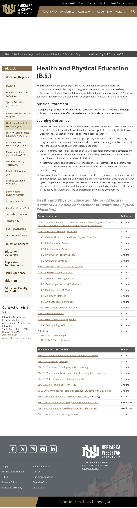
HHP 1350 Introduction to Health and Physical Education (67, 237)
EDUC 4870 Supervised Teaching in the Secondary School (68, 408)
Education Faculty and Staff (16, 289)
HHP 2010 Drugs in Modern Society (56, 254)
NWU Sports (117, 3)
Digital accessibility (12, 487)
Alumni (91, 3)
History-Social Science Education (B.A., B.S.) (17, 134)
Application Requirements (14, 263)
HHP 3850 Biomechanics (51, 313)
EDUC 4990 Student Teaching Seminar (59, 414)
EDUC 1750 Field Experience (53, 361)
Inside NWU (69, 3)
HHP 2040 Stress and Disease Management (60, 266)
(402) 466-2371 (90, 468)
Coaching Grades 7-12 (17, 207)
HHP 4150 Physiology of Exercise (55, 325)
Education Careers (16, 244)
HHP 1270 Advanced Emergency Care (57, 231)
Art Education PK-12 (16, 201)
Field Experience (15, 273)
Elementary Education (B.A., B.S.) (17, 94)
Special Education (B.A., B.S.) (15, 104)
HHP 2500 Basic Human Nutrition (55, 272)
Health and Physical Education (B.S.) (16, 124)
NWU (7, 54)
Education (56, 54)
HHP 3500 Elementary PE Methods (56, 290)
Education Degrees (74, 54)
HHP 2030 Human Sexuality (52, 260)
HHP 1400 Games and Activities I (55, 242)
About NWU (49, 11)
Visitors (120, 11)
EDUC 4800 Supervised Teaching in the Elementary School (68, 402)
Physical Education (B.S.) (16, 172)
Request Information (13, 471)
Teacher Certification (16, 235)
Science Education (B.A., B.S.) (15, 182)
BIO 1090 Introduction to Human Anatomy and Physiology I (69, 222)
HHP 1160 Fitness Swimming (56, 339)
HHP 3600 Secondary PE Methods (55, 301)
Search (133, 12)
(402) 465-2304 (9, 335)
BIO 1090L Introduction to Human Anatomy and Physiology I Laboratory (77, 224)
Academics (67, 11)
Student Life (104, 11)
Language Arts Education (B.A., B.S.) (16, 144)
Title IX (5, 476)
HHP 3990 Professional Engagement (57, 319)
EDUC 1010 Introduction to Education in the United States (68, 355)
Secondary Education (17, 214)
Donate (36, 471)
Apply (5, 466)
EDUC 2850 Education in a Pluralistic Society (61, 378)
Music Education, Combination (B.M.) (16, 153)
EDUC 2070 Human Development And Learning (63, 367)
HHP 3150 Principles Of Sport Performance (60, 284)
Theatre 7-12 (13, 220)
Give (81, 3)
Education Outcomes (11, 253)
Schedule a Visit (41, 466)
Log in (131, 3)
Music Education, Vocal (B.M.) (15, 163)
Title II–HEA (12, 280)
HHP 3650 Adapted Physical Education (58, 307)
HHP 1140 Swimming (52, 335)
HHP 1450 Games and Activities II (55, 248)
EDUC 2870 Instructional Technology (57, 384)
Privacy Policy (9, 482)
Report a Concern (42, 482)
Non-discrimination (43, 476)
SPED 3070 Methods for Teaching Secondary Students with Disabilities (74, 390)
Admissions (85, 11)
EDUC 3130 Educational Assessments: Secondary (63, 396)
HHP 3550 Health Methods (52, 295)
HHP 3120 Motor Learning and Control (58, 278)
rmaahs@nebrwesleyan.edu (16, 338)
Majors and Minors (38, 54)
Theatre (103, 3)
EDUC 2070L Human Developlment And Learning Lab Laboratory (72, 373)
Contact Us (38, 487)
